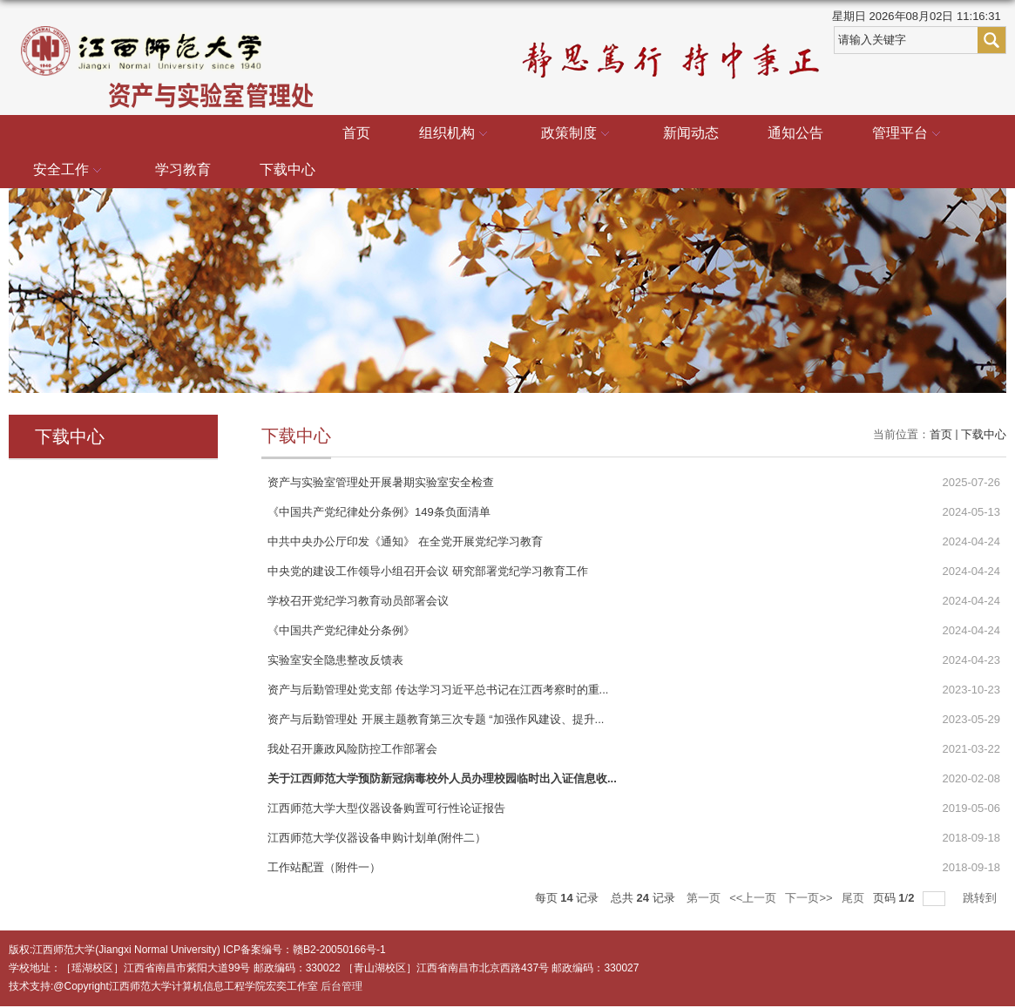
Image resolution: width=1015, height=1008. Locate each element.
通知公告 (795, 132)
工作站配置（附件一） (324, 867)
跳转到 (981, 897)
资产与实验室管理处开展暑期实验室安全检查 (380, 482)
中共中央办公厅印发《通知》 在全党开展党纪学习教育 (405, 541)
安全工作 (69, 170)
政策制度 (577, 134)
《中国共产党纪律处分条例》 (341, 630)
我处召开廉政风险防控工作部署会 (352, 748)
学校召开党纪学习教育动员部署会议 (358, 600)
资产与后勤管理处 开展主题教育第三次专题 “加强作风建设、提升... (435, 719)
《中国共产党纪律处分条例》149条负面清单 (379, 511)
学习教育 (183, 169)
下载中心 (287, 169)
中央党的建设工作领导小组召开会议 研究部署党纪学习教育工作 (427, 571)
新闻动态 (691, 132)
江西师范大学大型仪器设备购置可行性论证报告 (386, 808)
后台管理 (341, 986)
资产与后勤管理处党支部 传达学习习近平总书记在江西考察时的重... (437, 689)
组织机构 (455, 134)
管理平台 (908, 134)
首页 (356, 132)
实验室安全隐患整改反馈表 (335, 659)
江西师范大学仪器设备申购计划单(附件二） (376, 837)
